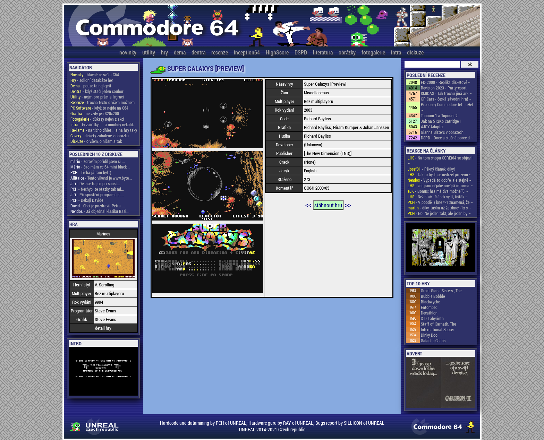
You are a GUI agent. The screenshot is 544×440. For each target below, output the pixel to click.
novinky (127, 52)
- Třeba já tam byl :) (90, 172)
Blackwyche (430, 301)
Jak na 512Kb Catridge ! (441, 121)
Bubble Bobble (433, 296)
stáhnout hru (328, 205)
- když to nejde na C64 (99, 108)
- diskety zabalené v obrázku (99, 135)
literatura (323, 52)
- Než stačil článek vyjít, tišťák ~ (438, 196)
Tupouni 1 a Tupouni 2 (439, 115)
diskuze (415, 52)
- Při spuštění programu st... (97, 194)
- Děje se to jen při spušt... (95, 183)
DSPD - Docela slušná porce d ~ (447, 137)
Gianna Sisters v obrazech (442, 132)
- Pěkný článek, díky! (431, 169)
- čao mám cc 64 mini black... (100, 167)
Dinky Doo (429, 335)
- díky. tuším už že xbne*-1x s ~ (439, 207)
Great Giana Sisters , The (441, 290)
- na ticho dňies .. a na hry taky (103, 130)
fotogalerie (373, 52)
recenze (219, 52)
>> (348, 204)
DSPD (301, 52)
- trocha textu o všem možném (102, 102)
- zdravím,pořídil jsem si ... (97, 161)
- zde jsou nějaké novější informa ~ (440, 185)
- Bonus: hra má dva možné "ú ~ (438, 191)
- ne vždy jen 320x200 (94, 113)
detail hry (103, 328)
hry (164, 52)
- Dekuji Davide (86, 200)
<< (308, 204)
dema (180, 52)
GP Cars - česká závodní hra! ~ (446, 99)
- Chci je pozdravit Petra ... (97, 205)
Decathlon (429, 313)
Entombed (429, 307)
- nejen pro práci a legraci (97, 97)
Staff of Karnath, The (438, 324)
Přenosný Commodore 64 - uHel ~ (447, 107)
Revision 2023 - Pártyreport (444, 87)
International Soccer (437, 329)
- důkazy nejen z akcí (97, 119)
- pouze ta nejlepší (90, 85)
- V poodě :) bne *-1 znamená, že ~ (440, 202)
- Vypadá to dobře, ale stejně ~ (439, 180)
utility (148, 52)
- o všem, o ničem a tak (96, 141)
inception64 (247, 52)
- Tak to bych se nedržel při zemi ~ (439, 174)
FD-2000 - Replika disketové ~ (445, 82)
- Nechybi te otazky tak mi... (97, 189)
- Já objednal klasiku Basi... (99, 211)
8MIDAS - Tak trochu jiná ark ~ (446, 93)
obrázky (347, 52)
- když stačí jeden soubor (97, 91)
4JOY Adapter (432, 126)
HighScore (277, 52)
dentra (198, 52)
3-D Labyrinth (432, 318)
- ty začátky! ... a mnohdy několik (102, 124)
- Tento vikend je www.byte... (101, 178)
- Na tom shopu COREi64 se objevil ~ (440, 160)
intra (396, 52)
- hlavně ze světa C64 (94, 74)
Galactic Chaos (433, 340)
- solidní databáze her (91, 80)
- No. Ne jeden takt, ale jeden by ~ (439, 213)
